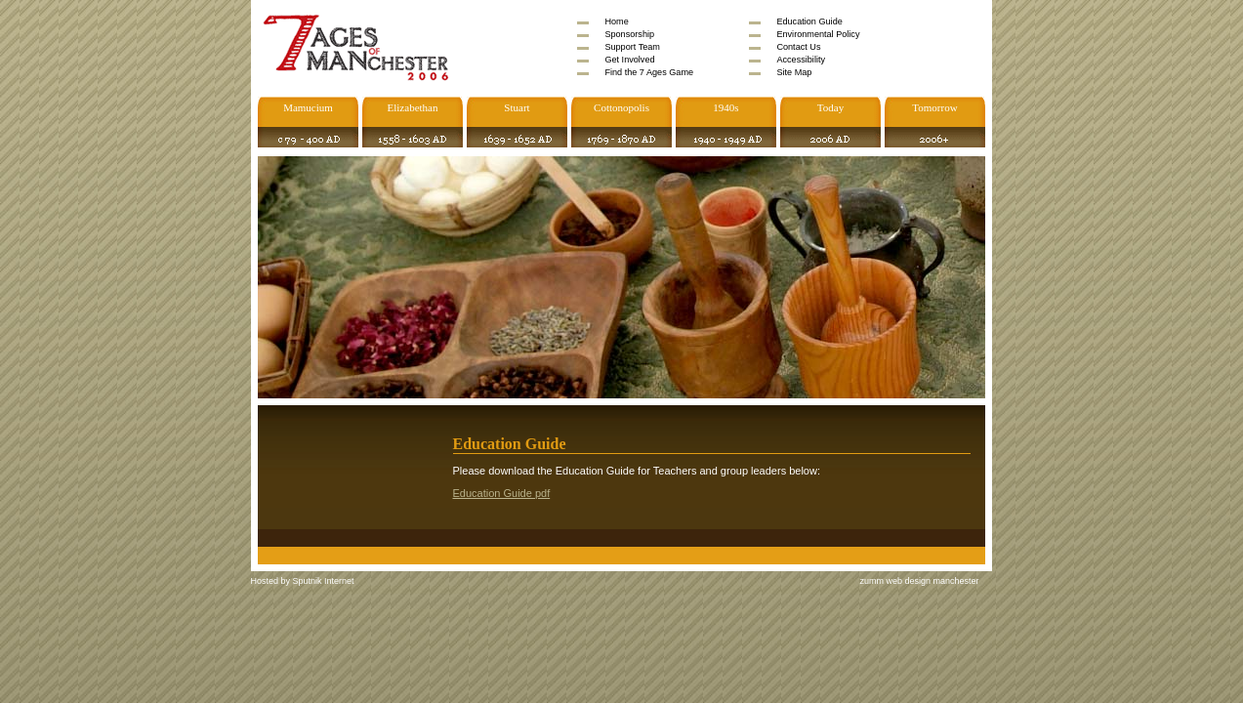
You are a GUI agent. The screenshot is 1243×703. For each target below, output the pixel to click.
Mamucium (308, 107)
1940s (725, 107)
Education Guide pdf (502, 493)
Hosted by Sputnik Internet (302, 581)
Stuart (516, 107)
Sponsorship (629, 34)
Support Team (632, 47)
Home (616, 21)
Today (830, 107)
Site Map (793, 72)
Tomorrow (934, 107)
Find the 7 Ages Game (648, 72)
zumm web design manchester (919, 581)
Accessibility (800, 59)
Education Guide (809, 21)
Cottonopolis (621, 107)
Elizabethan (413, 107)
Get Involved (629, 59)
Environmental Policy (817, 34)
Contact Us (798, 47)
